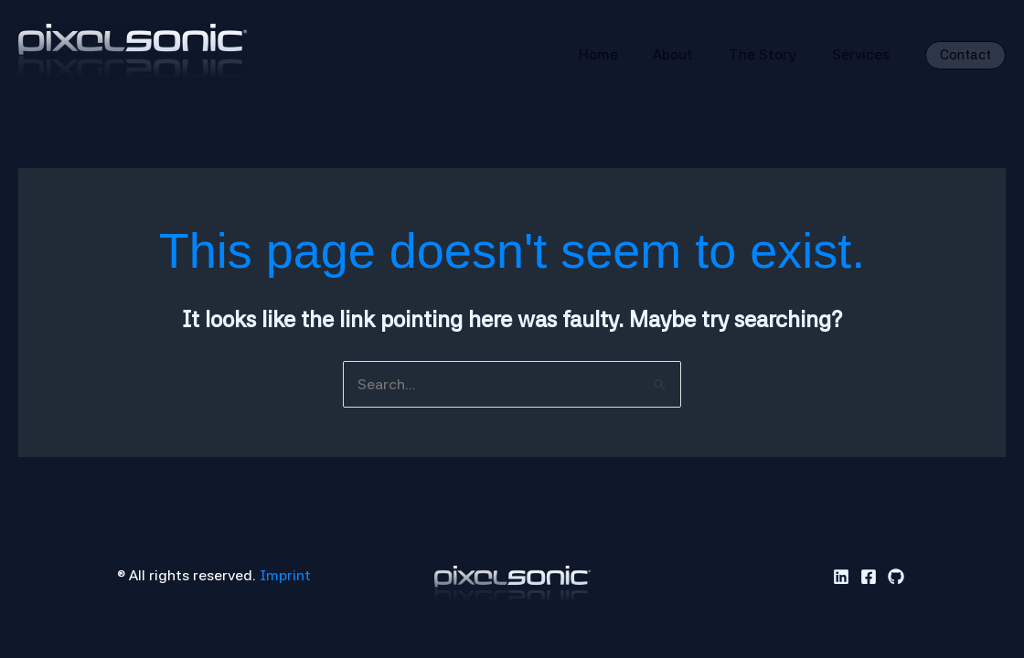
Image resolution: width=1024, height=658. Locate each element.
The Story (771, 54)
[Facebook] (868, 576)
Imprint (285, 575)
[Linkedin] (841, 576)
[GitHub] (896, 576)
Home (619, 54)
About (688, 54)
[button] (965, 55)
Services (863, 54)
